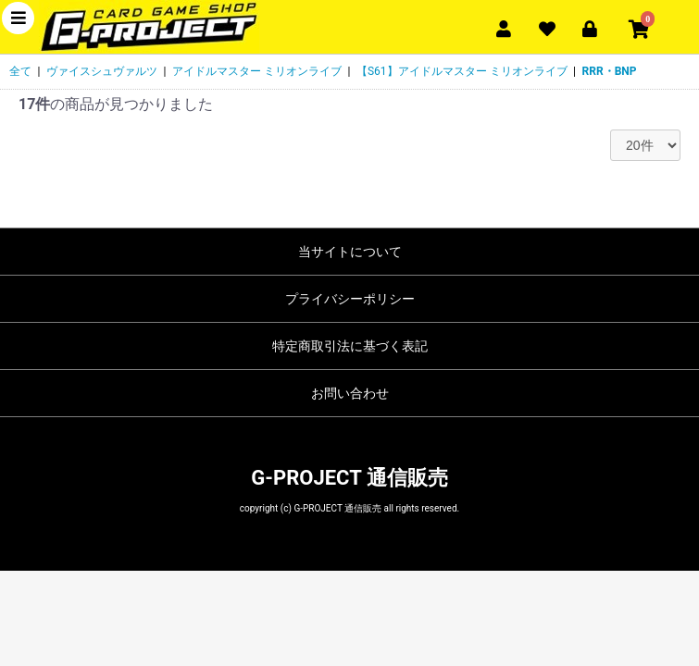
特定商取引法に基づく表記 (350, 346)
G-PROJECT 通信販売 (349, 477)
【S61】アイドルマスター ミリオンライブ (462, 71)
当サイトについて (350, 251)
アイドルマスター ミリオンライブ (257, 71)
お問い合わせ (350, 393)
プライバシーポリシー (350, 298)
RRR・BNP (609, 71)
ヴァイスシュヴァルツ (101, 71)
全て (20, 71)
